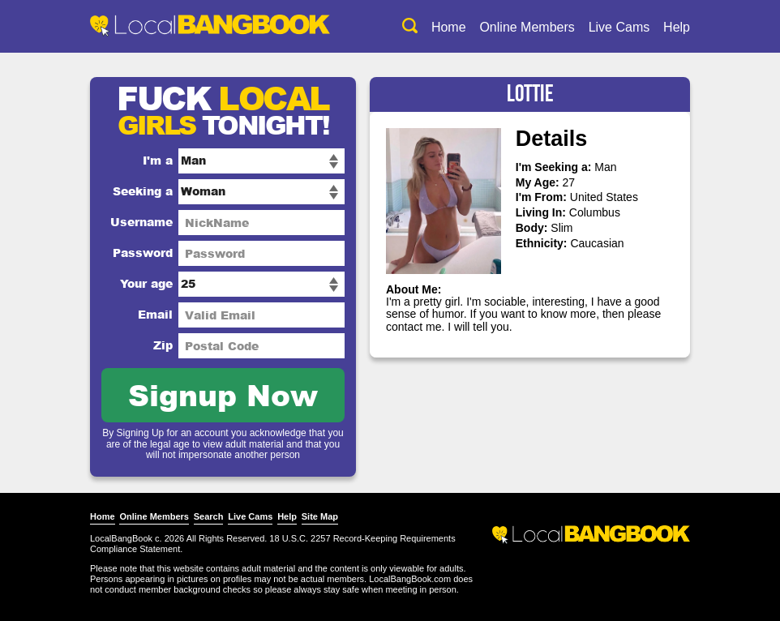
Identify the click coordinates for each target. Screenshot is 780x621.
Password (143, 252)
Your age (146, 283)
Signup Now (223, 394)
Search (209, 516)
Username (141, 221)
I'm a (158, 160)
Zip (163, 345)
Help (676, 27)
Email (155, 314)
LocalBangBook (121, 538)
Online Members (526, 27)
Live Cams (619, 27)
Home (448, 27)
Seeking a (143, 191)
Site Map (320, 516)
